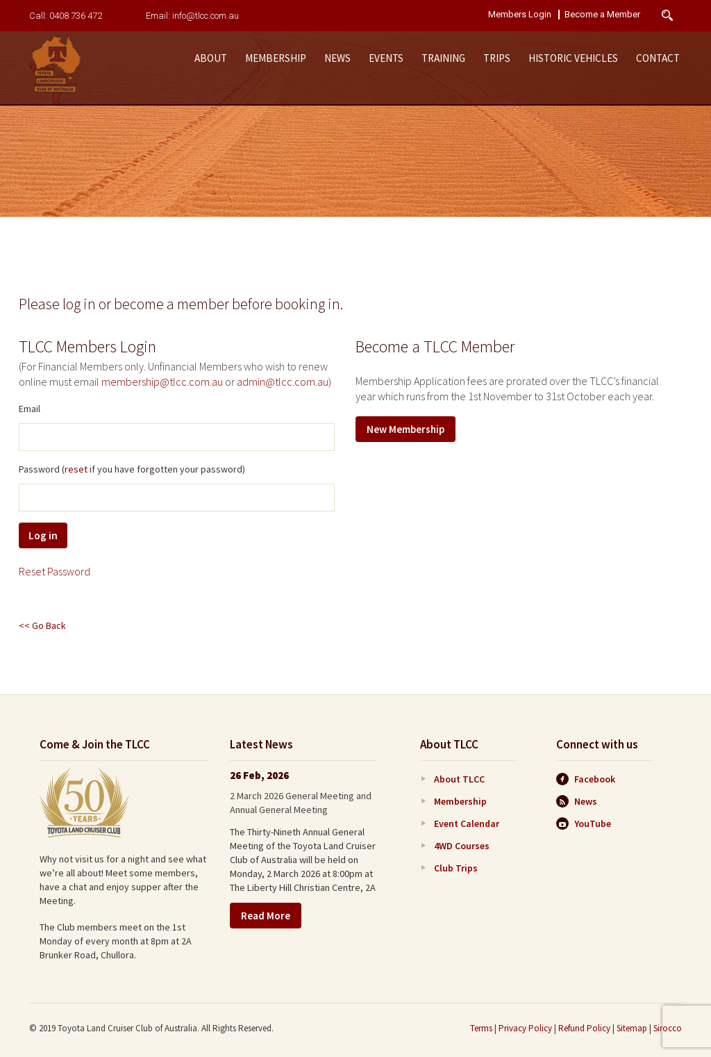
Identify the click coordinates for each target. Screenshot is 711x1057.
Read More (265, 915)
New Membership (405, 429)
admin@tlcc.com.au (282, 381)
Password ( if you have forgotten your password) (132, 469)
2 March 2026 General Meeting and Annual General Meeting (300, 802)
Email (29, 408)
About (210, 58)
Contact (658, 58)
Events (386, 58)
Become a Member (602, 14)
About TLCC (459, 779)
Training (443, 58)
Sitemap (632, 1028)
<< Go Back (42, 625)
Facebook (585, 779)
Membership (275, 58)
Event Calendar (466, 823)
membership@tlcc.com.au (162, 381)
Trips (496, 58)
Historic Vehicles (573, 58)
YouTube (583, 823)
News (337, 58)
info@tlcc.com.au (205, 15)
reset (76, 469)
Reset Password (54, 571)
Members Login (519, 14)
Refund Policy (584, 1028)
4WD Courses (462, 845)
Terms (481, 1028)
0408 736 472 (75, 15)
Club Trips (456, 868)
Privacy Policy (525, 1028)
